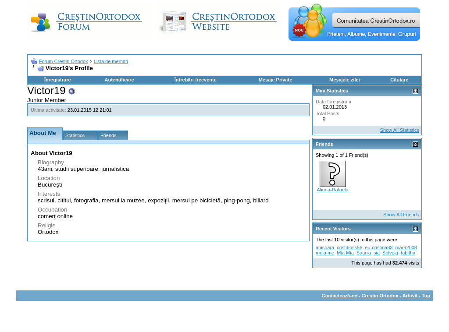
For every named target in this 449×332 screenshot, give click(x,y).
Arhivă (410, 295)
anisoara (325, 247)
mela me (325, 252)
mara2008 (406, 247)
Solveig (390, 252)
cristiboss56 (349, 247)
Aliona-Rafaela (332, 189)
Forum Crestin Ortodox (63, 61)
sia (377, 252)
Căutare (399, 79)
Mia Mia (345, 252)
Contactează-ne (339, 295)
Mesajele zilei (344, 79)
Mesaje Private (275, 79)
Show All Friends (401, 214)
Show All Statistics (399, 130)
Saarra (363, 252)
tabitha (408, 252)
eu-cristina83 (378, 247)
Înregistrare (57, 79)
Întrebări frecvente (196, 79)
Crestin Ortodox (380, 295)
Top (426, 295)
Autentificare (119, 79)
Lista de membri (111, 61)
